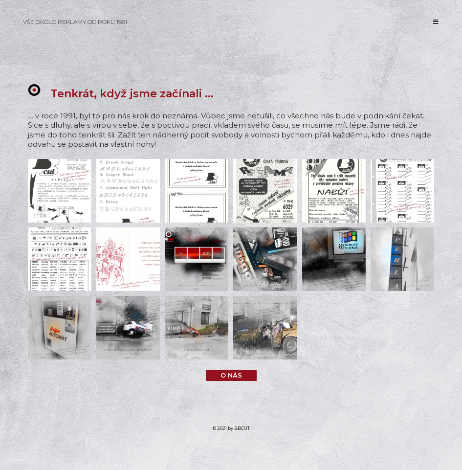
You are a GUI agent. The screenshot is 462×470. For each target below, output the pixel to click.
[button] (231, 375)
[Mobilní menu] (436, 21)
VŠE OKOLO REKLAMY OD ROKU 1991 (75, 21)
